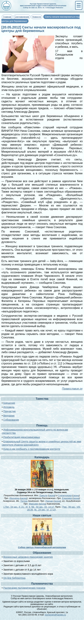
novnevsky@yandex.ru (55, 615)
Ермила (43, 495)
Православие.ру (72, 388)
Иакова (49, 501)
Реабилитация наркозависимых (21, 437)
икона (52, 495)
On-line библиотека (14, 578)
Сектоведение (22, 16)
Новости (36, 16)
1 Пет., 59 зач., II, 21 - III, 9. (17, 507)
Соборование (11, 419)
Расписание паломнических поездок (24, 587)
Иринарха (14, 498)
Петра (23, 501)
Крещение (9, 403)
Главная (7, 16)
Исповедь (8, 407)
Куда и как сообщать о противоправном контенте (31, 449)
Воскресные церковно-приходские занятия (28, 557)
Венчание (9, 415)
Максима (33, 503)
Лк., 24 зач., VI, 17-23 (45, 509)
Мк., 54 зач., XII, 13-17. (43, 507)
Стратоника (65, 495)
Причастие (9, 411)
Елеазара (67, 498)
